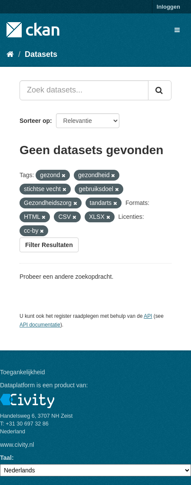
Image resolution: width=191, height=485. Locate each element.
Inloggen (168, 6)
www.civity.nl (17, 444)
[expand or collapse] (177, 30)
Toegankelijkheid (22, 372)
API (148, 316)
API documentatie (40, 325)
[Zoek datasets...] (84, 90)
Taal (6, 457)
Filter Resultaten (49, 244)
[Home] (10, 54)
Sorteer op (35, 120)
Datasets (41, 54)
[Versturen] (159, 90)
